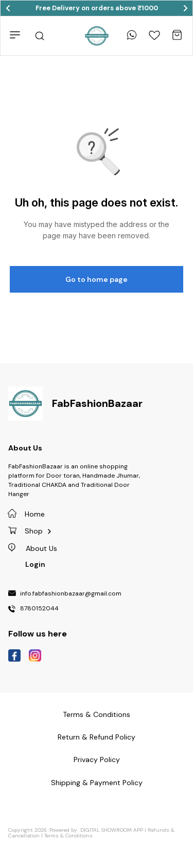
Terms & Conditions (68, 835)
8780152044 (39, 608)
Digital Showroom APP (111, 830)
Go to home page (96, 279)
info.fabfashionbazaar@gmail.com (70, 594)
